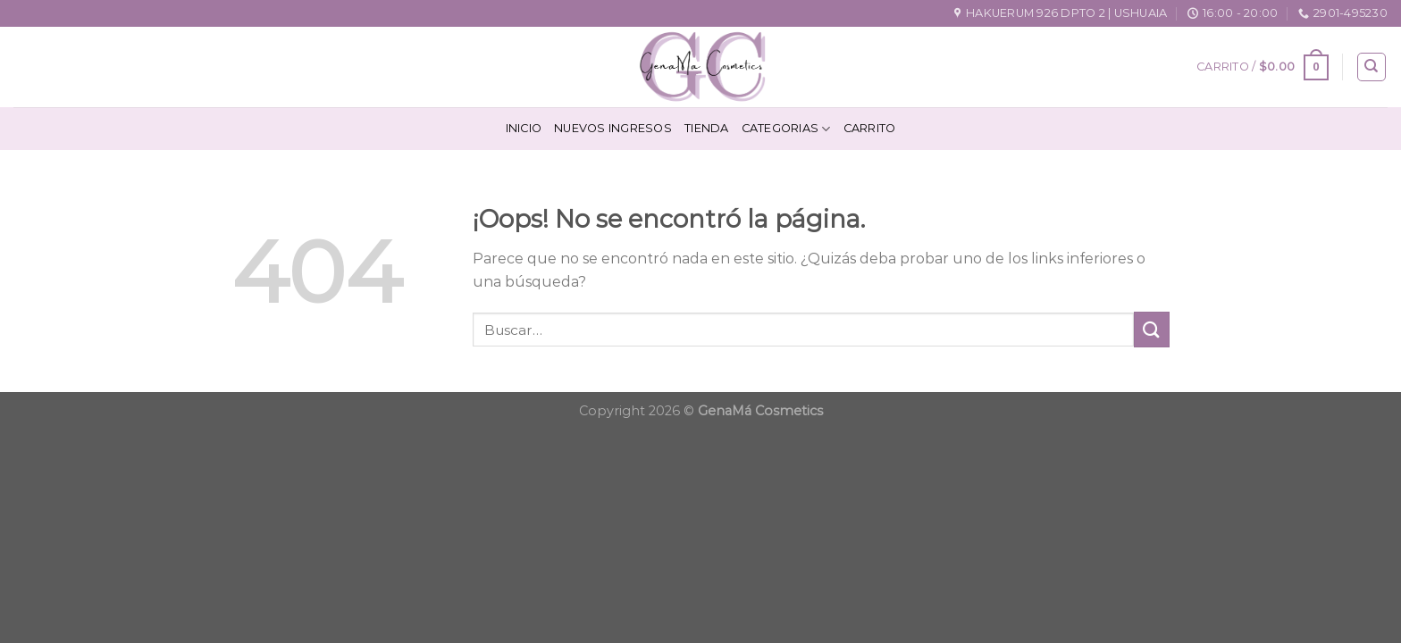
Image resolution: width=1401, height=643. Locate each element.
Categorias (786, 129)
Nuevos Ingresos (613, 128)
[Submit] (1152, 329)
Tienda (706, 128)
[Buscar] (1372, 67)
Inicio (524, 128)
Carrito (869, 128)
